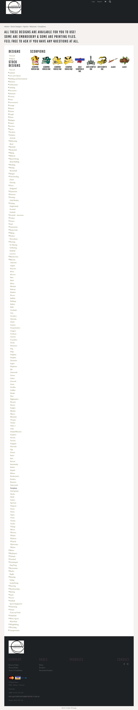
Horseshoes (14, 239)
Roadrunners (14, 476)
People (11, 114)
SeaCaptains (14, 491)
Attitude (12, 138)
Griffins (12, 390)
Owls (12, 429)
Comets (13, 325)
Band (11, 144)
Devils (12, 343)
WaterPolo (13, 621)
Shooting (13, 586)
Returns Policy (14, 665)
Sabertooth (14, 485)
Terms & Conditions (15, 670)
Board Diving (14, 159)
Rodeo (12, 571)
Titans (12, 518)
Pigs (11, 449)
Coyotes (13, 337)
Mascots (33, 27)
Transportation (14, 630)
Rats (11, 458)
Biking (12, 153)
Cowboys (13, 334)
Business (12, 82)
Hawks (12, 393)
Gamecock (13, 372)
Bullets (12, 304)
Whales (13, 535)
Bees (11, 277)
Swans (12, 512)
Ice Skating (13, 245)
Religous (12, 59)
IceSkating (13, 248)
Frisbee (12, 218)
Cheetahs (13, 319)
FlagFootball (14, 206)
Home (6, 27)
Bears (12, 271)
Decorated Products (46, 670)
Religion (12, 120)
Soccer (12, 598)
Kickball (12, 251)
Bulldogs (13, 301)
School (11, 123)
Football (12, 212)
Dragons (13, 357)
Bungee (12, 174)
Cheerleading (14, 177)
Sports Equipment (16, 604)
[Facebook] (124, 664)
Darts (11, 185)
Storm (12, 509)
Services (12, 126)
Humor (11, 108)
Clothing (12, 88)
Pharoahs (13, 446)
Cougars (13, 331)
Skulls (12, 497)
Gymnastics (14, 227)
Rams (12, 455)
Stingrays (13, 506)
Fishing (12, 203)
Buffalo (12, 298)
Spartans (13, 503)
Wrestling (13, 627)
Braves (12, 295)
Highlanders (14, 399)
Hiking (12, 233)
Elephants (13, 366)
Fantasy (11, 96)
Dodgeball (13, 188)
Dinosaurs (13, 346)
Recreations (14, 568)
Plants (11, 117)
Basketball (13, 150)
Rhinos (12, 473)
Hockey (12, 236)
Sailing (12, 580)
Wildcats (13, 538)
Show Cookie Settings (69, 708)
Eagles (12, 363)
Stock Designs (16, 27)
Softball (12, 601)
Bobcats (13, 289)
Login (93, 2)
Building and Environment (18, 79)
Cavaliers (13, 316)
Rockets (13, 479)
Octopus (13, 420)
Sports (25, 27)
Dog (11, 349)
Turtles (12, 524)
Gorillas (13, 387)
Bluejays (13, 286)
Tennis (12, 610)
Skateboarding (15, 589)
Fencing (12, 197)
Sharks (12, 494)
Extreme (13, 194)
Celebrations (13, 85)
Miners (12, 414)
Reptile (12, 470)
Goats (12, 384)
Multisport (13, 553)
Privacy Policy (13, 668)
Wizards (13, 541)
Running (12, 577)
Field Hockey (14, 200)
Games (12, 221)
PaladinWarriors (16, 432)
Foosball (12, 209)
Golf (11, 224)
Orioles (12, 423)
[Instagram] (127, 664)
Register (99, 2)
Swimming (13, 607)
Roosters (13, 482)
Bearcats (13, 269)
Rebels (12, 467)
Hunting (12, 242)
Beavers (13, 274)
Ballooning (13, 141)
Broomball (13, 171)
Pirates (12, 452)
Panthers (13, 435)
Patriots (13, 441)
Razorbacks (14, 464)
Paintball (13, 559)
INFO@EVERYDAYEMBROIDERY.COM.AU (24, 696)
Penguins (13, 444)
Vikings (12, 527)
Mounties (13, 417)
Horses (12, 405)
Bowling (12, 165)
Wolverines (14, 544)
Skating (12, 592)
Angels (12, 266)
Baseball (12, 147)
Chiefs (12, 322)
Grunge (11, 105)
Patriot (11, 111)
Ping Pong (13, 565)
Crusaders (13, 340)
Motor (12, 550)
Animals (12, 73)
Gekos (12, 378)
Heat (11, 396)
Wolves (12, 547)
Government (13, 102)
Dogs (12, 352)
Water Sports (14, 619)
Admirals (13, 263)
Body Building (14, 162)
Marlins (13, 411)
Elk (11, 369)
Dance (12, 180)
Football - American (17, 215)
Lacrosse (13, 254)
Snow (11, 595)
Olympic (12, 556)
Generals (13, 381)
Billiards (12, 156)
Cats (11, 313)
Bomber (13, 292)
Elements (12, 94)
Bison (12, 283)
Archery (12, 132)
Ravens (12, 461)
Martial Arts (14, 257)
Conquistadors (15, 328)
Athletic (12, 135)
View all (12, 56)
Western (13, 532)
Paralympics (14, 562)
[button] (110, 2)
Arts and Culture (15, 76)
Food (11, 99)
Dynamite (13, 360)
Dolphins (13, 355)
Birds (12, 280)
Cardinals (13, 310)
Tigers (12, 515)
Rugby (12, 574)
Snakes (12, 500)
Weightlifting (14, 624)
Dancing (12, 182)
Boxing (12, 168)
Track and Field (15, 613)
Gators (12, 375)
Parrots (12, 438)
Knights (13, 408)
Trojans (12, 521)
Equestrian (13, 191)
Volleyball (13, 616)
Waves (12, 530)
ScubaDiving (14, 583)
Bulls (12, 307)
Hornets (13, 402)
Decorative (13, 91)
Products (42, 668)
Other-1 (13, 426)
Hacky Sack (13, 230)
